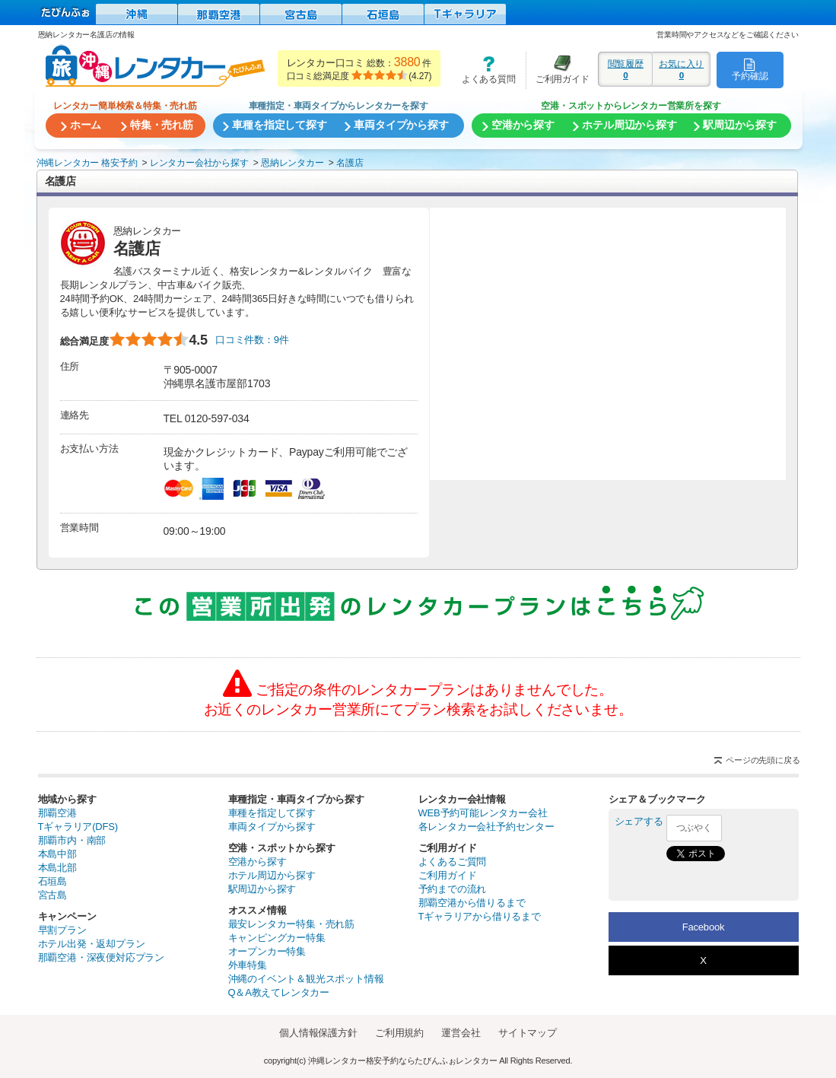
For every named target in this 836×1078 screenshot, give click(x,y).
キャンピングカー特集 (277, 937)
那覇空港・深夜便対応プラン (101, 957)
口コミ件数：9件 (252, 339)
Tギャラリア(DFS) (78, 826)
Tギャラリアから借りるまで (479, 916)
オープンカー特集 (267, 951)
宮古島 (52, 895)
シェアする (639, 821)
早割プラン (62, 930)
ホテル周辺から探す (272, 875)
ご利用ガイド (557, 70)
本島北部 (57, 867)
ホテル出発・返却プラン (91, 943)
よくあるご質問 (452, 861)
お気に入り (681, 69)
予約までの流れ (452, 889)
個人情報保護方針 (318, 1032)
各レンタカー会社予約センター (486, 826)
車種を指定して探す (272, 813)
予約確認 (750, 69)
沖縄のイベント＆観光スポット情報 (306, 978)
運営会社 (460, 1032)
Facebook (703, 927)
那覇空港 (57, 813)
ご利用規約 (399, 1032)
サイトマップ (527, 1032)
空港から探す (257, 861)
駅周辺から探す (262, 889)
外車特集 (247, 965)
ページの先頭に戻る (762, 760)
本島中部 (57, 854)
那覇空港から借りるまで (472, 902)
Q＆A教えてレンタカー (279, 992)
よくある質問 (483, 70)
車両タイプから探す (272, 826)
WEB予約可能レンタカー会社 (483, 813)
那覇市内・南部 (72, 840)
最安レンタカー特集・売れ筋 (291, 924)
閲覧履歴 (625, 69)
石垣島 (52, 881)
